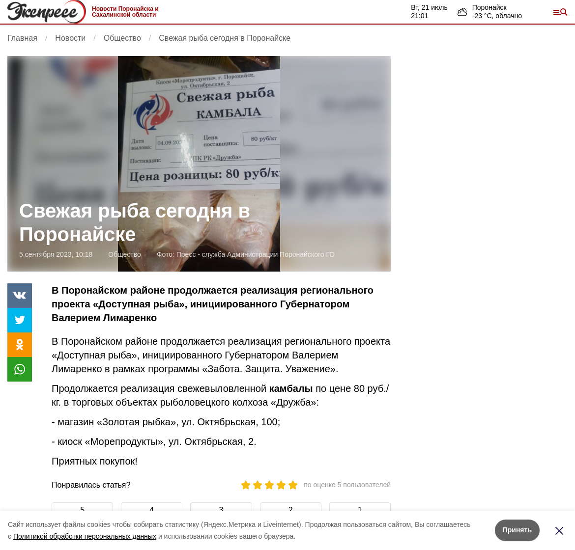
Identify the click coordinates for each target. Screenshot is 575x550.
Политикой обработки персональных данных (84, 536)
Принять (517, 530)
